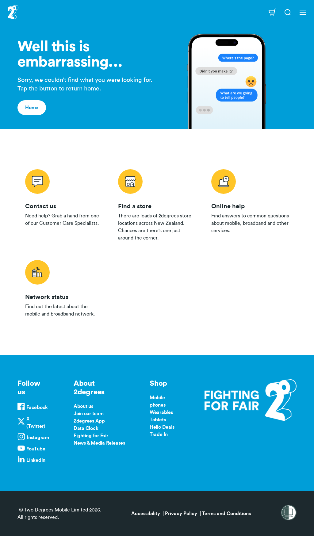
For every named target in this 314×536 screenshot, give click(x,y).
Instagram (38, 437)
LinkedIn (35, 460)
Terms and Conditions (226, 513)
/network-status (64, 287)
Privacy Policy (181, 513)
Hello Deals (162, 427)
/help (250, 204)
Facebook (37, 407)
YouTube (35, 448)
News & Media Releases (99, 443)
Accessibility (145, 513)
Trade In (159, 434)
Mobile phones (158, 401)
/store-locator (157, 204)
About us (83, 406)
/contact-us (64, 204)
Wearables (161, 412)
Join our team (89, 413)
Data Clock (86, 428)
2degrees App (89, 421)
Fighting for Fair (91, 435)
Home (31, 107)
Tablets (158, 419)
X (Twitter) (35, 422)
